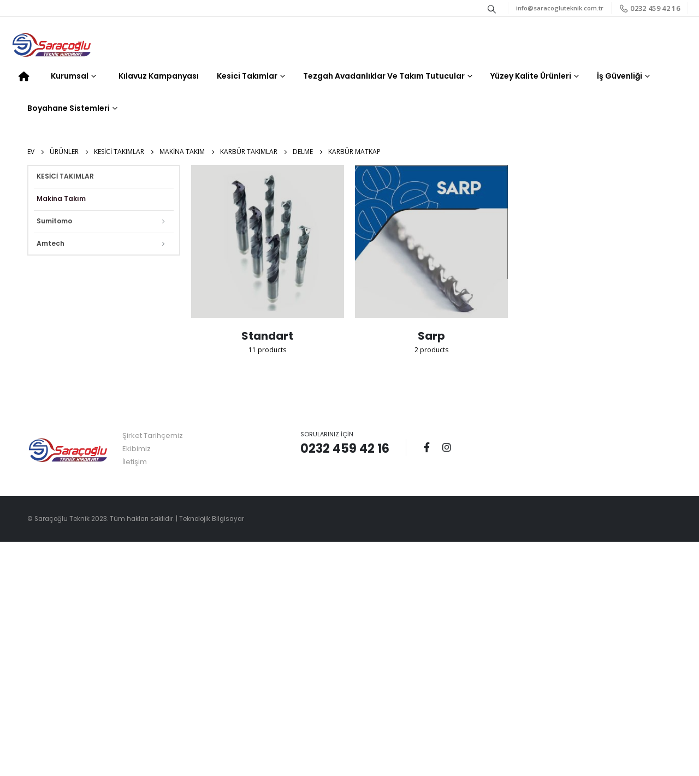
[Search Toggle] (492, 8)
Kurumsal (69, 75)
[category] (267, 241)
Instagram (447, 447)
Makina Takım (61, 198)
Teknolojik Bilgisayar (211, 518)
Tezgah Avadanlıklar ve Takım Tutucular (384, 75)
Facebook (426, 447)
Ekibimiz (136, 448)
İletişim (134, 462)
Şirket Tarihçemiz (152, 435)
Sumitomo (54, 221)
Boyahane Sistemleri (68, 108)
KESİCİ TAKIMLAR (65, 176)
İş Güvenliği (619, 75)
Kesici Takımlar (247, 75)
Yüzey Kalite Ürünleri (530, 75)
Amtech (50, 243)
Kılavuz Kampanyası (159, 75)
